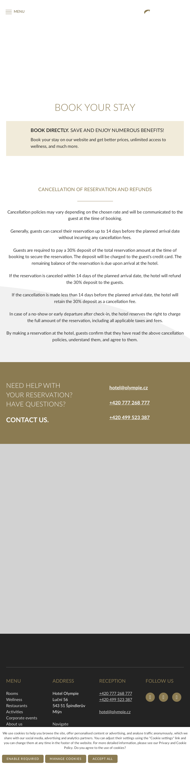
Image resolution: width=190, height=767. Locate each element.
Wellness (14, 700)
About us (14, 724)
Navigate (60, 724)
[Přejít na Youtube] (176, 697)
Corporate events (21, 718)
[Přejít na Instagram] (163, 697)
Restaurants (16, 706)
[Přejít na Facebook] (150, 697)
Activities (14, 712)
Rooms (12, 694)
